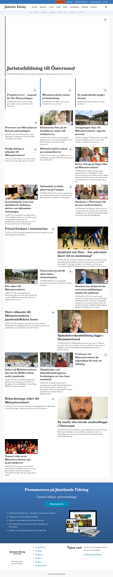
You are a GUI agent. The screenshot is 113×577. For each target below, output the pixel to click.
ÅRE (30, 12)
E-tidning (38, 551)
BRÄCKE (60, 12)
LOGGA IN (105, 2)
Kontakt (38, 562)
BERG (65, 12)
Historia (38, 558)
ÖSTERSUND (52, 12)
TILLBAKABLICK (74, 7)
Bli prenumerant (56, 504)
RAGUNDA (81, 12)
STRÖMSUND (43, 12)
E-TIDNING (93, 7)
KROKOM (36, 12)
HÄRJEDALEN (72, 12)
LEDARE (58, 7)
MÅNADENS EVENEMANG (81, 2)
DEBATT (65, 7)
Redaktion (39, 554)
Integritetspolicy (41, 565)
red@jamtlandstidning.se (93, 554)
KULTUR (51, 7)
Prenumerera (40, 547)
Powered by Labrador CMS (56, 574)
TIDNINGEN (84, 7)
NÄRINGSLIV (43, 7)
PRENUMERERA (60, 2)
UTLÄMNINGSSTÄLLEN (95, 2)
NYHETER (34, 7)
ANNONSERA (69, 2)
